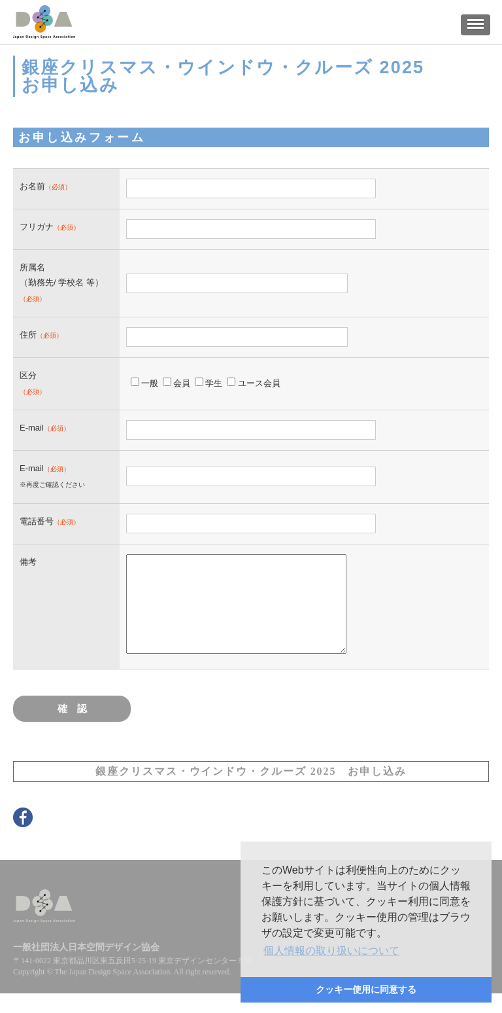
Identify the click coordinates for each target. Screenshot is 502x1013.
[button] (331, 951)
